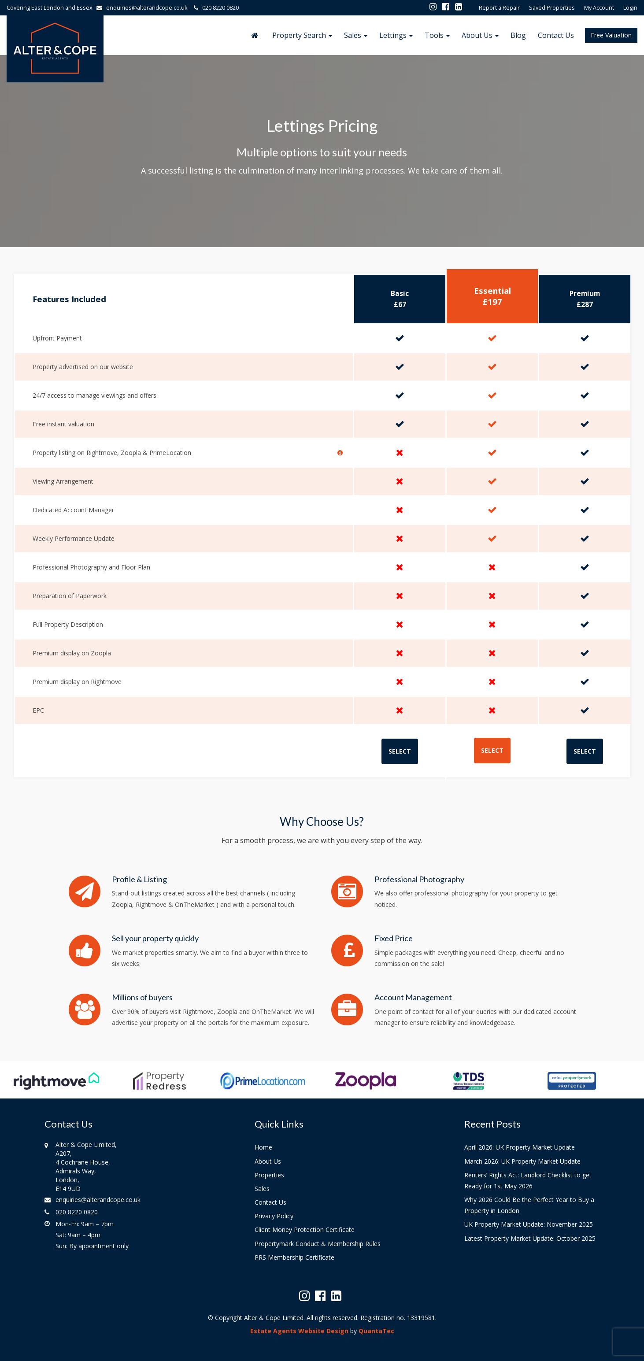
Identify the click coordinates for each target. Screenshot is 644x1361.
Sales (355, 35)
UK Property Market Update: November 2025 (528, 1224)
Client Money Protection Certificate (305, 1229)
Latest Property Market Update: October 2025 (530, 1238)
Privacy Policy (274, 1216)
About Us (480, 35)
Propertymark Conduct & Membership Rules (318, 1243)
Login (630, 7)
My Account (599, 7)
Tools (437, 35)
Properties (269, 1175)
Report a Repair (499, 7)
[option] (56, 1085)
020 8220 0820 (215, 7)
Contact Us (556, 35)
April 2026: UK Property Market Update (519, 1147)
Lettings (396, 35)
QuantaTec (376, 1331)
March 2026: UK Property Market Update (522, 1161)
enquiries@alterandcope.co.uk (143, 7)
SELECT (400, 751)
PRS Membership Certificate (294, 1257)
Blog (518, 35)
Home (263, 1147)
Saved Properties (552, 7)
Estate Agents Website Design (299, 1331)
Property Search (302, 35)
